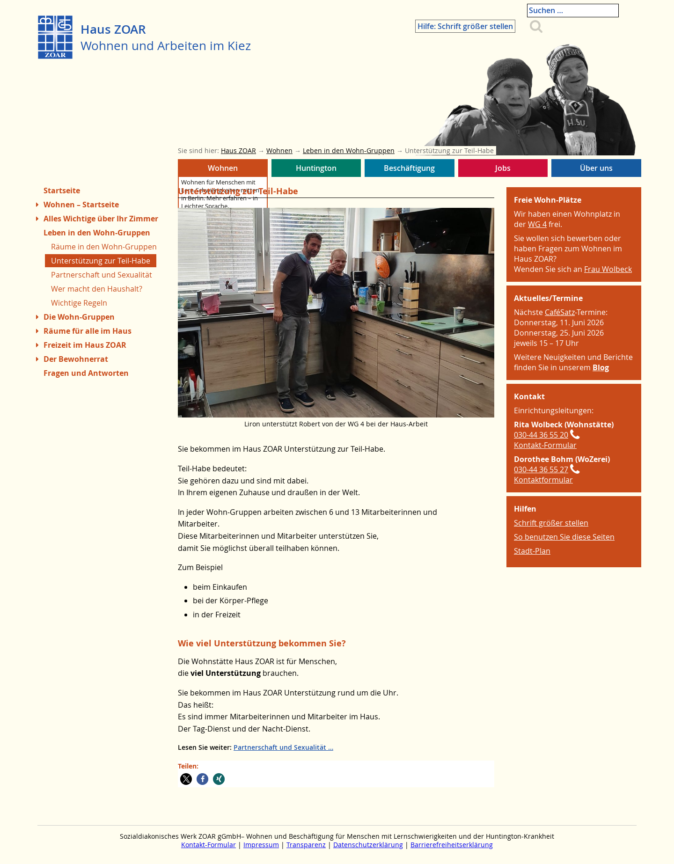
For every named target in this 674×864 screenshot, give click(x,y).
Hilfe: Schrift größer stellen (486, 12)
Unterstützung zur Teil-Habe (100, 261)
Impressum (261, 845)
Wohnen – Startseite (81, 204)
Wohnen (223, 170)
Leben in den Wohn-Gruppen (97, 232)
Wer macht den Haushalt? (96, 289)
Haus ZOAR (113, 29)
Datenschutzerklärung (368, 845)
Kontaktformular (543, 480)
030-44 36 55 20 (541, 435)
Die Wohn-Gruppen (79, 317)
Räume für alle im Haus (88, 331)
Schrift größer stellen (551, 523)
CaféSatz (560, 312)
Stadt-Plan (532, 551)
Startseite (62, 190)
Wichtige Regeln (79, 303)
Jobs (503, 170)
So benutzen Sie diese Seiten (564, 537)
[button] (186, 779)
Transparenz (306, 845)
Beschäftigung (409, 170)
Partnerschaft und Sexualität (280, 747)
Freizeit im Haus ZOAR (85, 345)
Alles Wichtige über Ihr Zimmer (101, 218)
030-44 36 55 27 (541, 469)
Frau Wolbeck (608, 269)
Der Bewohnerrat (76, 359)
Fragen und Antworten (86, 373)
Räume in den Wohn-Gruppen (104, 247)
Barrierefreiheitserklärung (451, 845)
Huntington (316, 170)
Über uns (596, 170)
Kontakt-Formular (545, 445)
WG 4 (537, 224)
